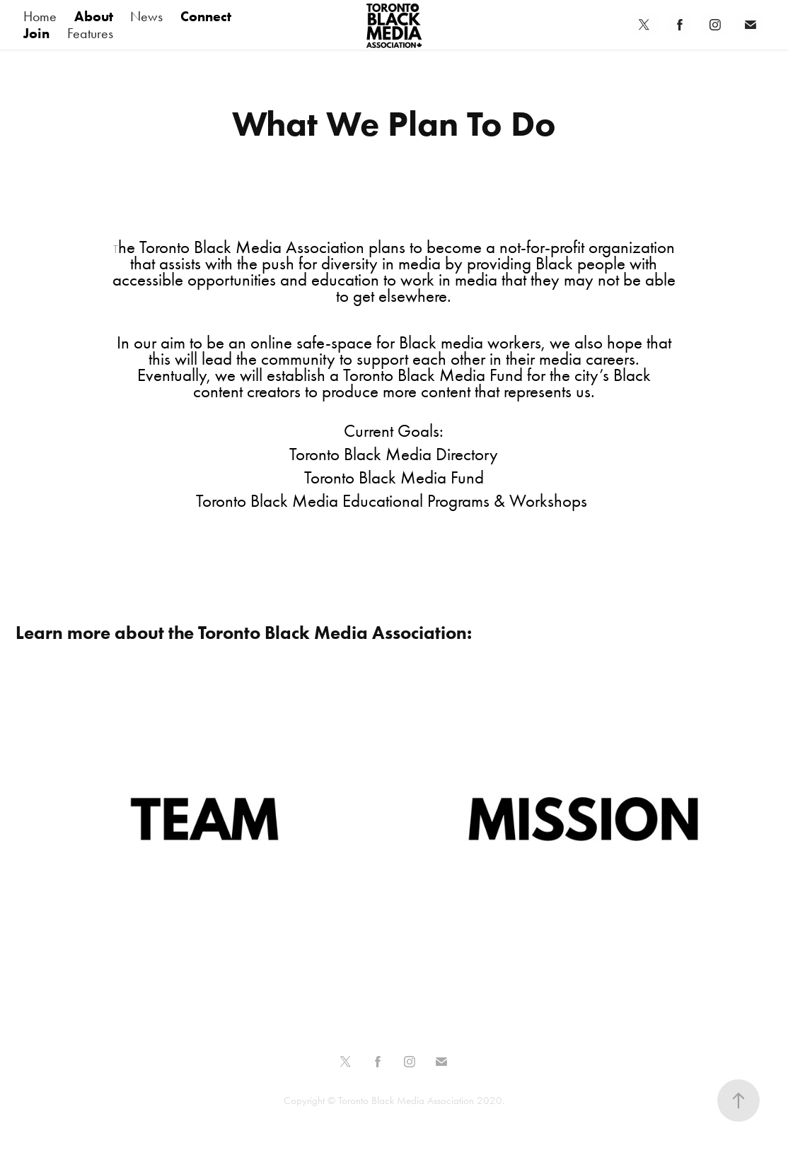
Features (90, 33)
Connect (205, 16)
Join (36, 33)
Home (40, 16)
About (93, 16)
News (146, 16)
